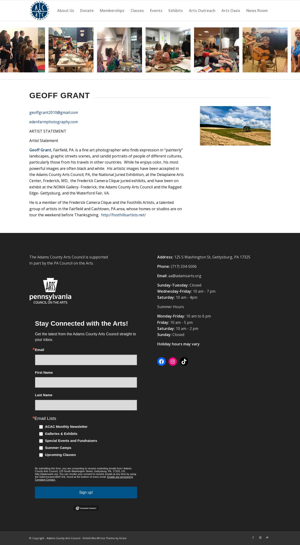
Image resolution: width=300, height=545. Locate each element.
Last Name (43, 395)
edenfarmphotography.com (53, 121)
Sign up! (86, 492)
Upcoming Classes (60, 455)
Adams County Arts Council (63, 538)
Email (39, 350)
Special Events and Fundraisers (71, 441)
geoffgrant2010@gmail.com (53, 112)
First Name (44, 372)
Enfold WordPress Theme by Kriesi (104, 538)
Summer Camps (58, 448)
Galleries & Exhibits (61, 434)
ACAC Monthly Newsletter (66, 427)
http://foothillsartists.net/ (123, 214)
